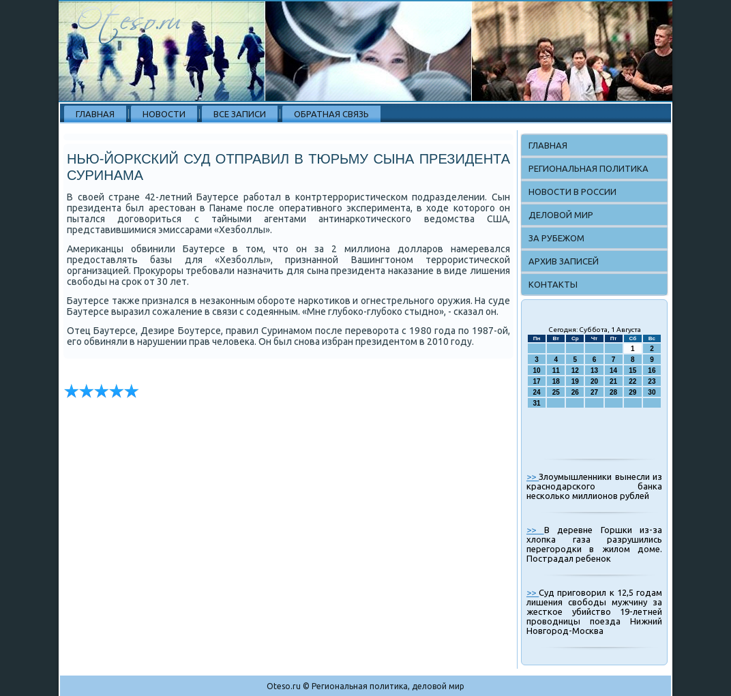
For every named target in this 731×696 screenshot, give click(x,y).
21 (613, 381)
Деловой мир (560, 215)
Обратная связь (331, 114)
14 (613, 370)
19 (575, 381)
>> (532, 476)
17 (537, 381)
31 (537, 403)
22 (632, 381)
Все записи (239, 114)
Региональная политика (588, 168)
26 (575, 392)
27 (594, 392)
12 (575, 370)
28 (613, 392)
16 (651, 370)
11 (556, 370)
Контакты (553, 284)
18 (556, 381)
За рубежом (556, 238)
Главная (95, 114)
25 (556, 392)
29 (632, 392)
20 (594, 381)
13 (594, 370)
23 (651, 381)
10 (537, 370)
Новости (164, 114)
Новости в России (572, 191)
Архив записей (563, 261)
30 (651, 392)
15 (632, 370)
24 (537, 392)
